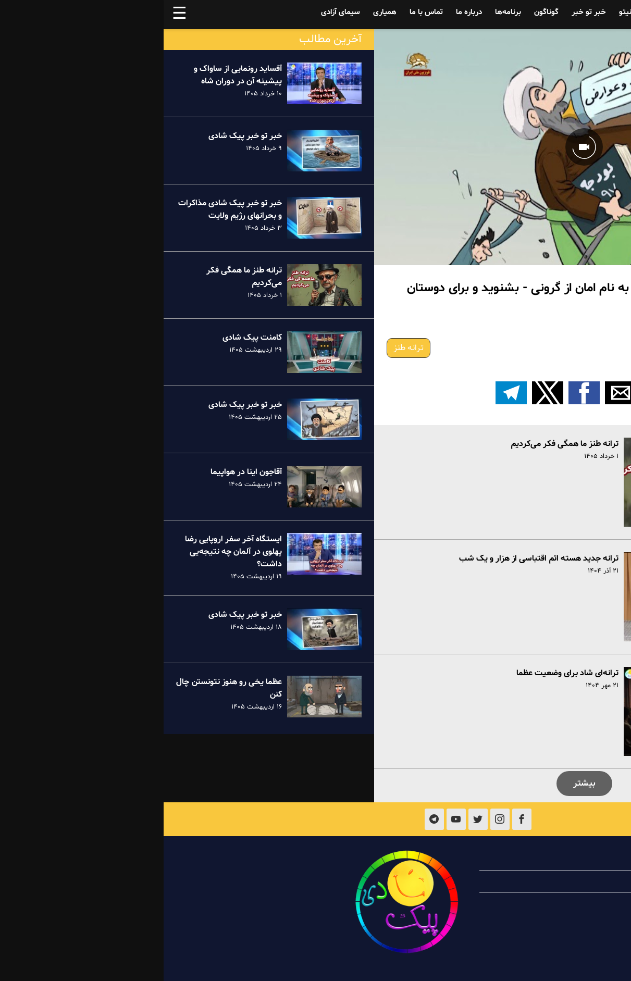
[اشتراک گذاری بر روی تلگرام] (347, 392)
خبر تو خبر (425, 12)
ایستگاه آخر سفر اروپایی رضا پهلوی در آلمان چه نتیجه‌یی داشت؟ (69, 551)
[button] (493, 392)
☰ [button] (15, 14)
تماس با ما (262, 12)
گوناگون (382, 12)
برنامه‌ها (344, 12)
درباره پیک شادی (550, 860)
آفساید (549, 12)
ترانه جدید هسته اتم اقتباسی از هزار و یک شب (375, 558)
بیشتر (421, 783)
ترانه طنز (245, 348)
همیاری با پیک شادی (544, 881)
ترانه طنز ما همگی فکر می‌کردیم (401, 444)
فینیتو (465, 12)
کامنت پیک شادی (88, 337)
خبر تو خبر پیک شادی (81, 136)
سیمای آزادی (176, 12)
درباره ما (305, 12)
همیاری (221, 12)
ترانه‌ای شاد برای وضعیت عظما (404, 673)
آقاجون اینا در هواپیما (82, 472)
